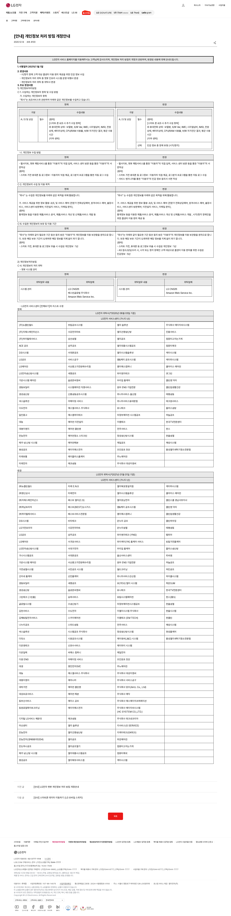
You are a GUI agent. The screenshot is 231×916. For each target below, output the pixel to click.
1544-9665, (51, 869)
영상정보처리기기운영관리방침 (101, 842)
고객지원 (33, 12)
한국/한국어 (50, 900)
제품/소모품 (11, 12)
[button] (177, 5)
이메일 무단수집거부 (41, 842)
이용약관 (27, 842)
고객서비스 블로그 (36, 900)
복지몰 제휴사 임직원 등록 (163, 842)
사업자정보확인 (65, 884)
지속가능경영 (209, 5)
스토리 (56, 12)
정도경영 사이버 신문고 (204, 842)
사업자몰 (222, 5)
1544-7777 (72, 869)
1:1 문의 (48, 859)
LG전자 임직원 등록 (123, 842)
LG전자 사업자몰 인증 (184, 842)
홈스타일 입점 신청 (21, 846)
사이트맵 (17, 842)
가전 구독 (23, 12)
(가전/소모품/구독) (48, 862)
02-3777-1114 (34, 859)
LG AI (74, 12)
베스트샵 (65, 12)
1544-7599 (47, 866)
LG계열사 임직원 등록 (142, 842)
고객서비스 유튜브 (21, 900)
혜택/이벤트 (45, 12)
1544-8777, (109, 869)
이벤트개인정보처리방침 (77, 842)
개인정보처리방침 (58, 842)
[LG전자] (14, 5)
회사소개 (197, 5)
